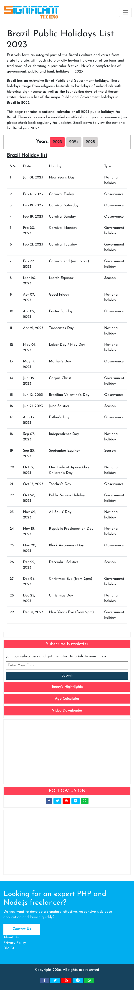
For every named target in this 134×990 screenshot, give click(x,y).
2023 (57, 142)
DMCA (9, 948)
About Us (11, 937)
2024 (73, 142)
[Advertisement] (67, 752)
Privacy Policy (14, 943)
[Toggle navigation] (125, 12)
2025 (90, 142)
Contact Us (22, 929)
